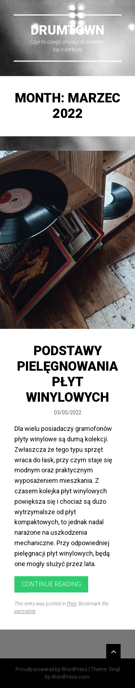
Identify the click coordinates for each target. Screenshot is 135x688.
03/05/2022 (67, 412)
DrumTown (67, 30)
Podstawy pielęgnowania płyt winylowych (67, 374)
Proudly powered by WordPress (51, 669)
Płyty (71, 604)
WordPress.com (70, 677)
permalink (25, 611)
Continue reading (51, 584)
